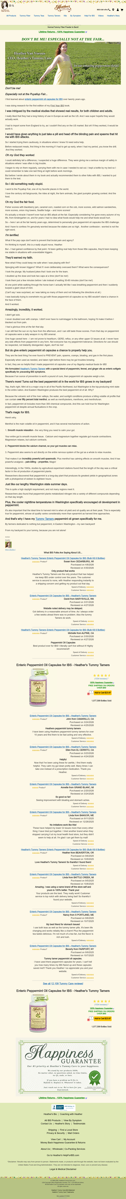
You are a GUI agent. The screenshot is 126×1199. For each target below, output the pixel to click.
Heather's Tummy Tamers (32, 369)
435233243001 (62, 1198)
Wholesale (57, 1149)
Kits (65, 16)
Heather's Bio (50, 1114)
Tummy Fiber (25, 16)
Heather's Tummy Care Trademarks (63, 1192)
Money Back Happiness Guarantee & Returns (63, 1142)
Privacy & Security (56, 1133)
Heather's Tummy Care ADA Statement (63, 1190)
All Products (11, 16)
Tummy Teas (39, 16)
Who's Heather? (10, 550)
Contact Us (46, 1123)
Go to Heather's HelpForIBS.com (63, 1155)
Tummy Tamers (54, 16)
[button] (113, 10)
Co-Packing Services (75, 1149)
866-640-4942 (102, 10)
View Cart (56, 1139)
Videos (101, 16)
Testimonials (79, 1123)
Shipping (52, 1130)
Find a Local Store (69, 1130)
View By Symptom (73, 1120)
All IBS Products (53, 1120)
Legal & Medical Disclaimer (63, 1169)
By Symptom (75, 16)
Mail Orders (73, 1133)
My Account (69, 1139)
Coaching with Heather (71, 1114)
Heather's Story (113, 16)
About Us (45, 1149)
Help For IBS (89, 16)
